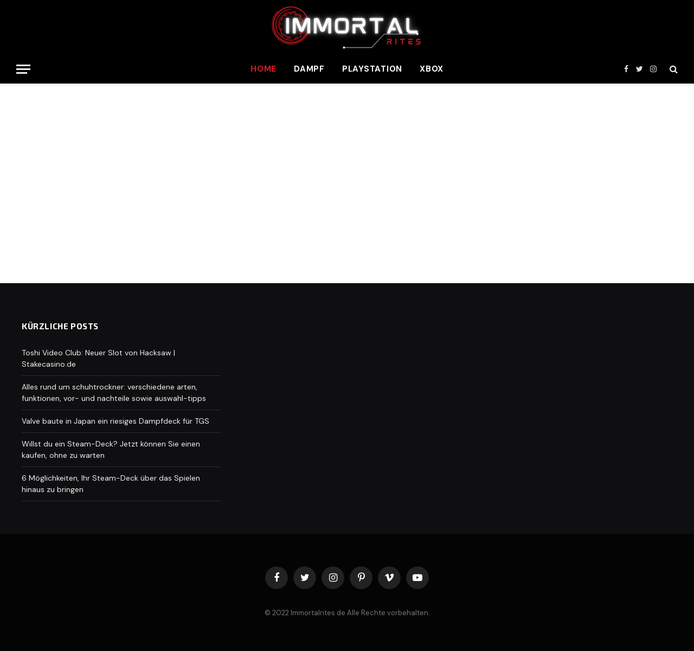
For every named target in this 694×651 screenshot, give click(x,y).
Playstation (372, 68)
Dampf (309, 68)
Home (263, 68)
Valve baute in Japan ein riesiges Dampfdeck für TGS (115, 421)
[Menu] (23, 69)
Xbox (432, 68)
